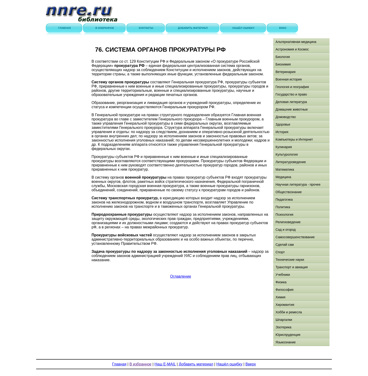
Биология (283, 57)
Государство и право (291, 94)
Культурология (287, 154)
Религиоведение (288, 222)
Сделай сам (285, 244)
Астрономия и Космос (292, 49)
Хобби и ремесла (289, 312)
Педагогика (284, 199)
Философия (284, 290)
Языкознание (286, 342)
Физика (281, 282)
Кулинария (284, 147)
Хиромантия (285, 305)
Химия (280, 297)
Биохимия (283, 64)
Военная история (289, 79)
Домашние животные (292, 109)
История (282, 132)
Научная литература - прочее (298, 184)
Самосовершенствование (295, 237)
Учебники (283, 274)
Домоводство (286, 117)
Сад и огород (286, 229)
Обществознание (289, 192)
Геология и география (292, 87)
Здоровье (283, 124)
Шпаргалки (284, 320)
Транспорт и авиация (292, 267)
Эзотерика (283, 327)
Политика (283, 207)
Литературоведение (291, 162)
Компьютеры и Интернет (294, 139)
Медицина (283, 177)
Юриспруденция (288, 335)
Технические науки (290, 259)
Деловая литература (291, 102)
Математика (285, 169)
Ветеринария (285, 72)
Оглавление (180, 276)
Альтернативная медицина (296, 42)
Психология (284, 214)
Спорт (280, 252)
